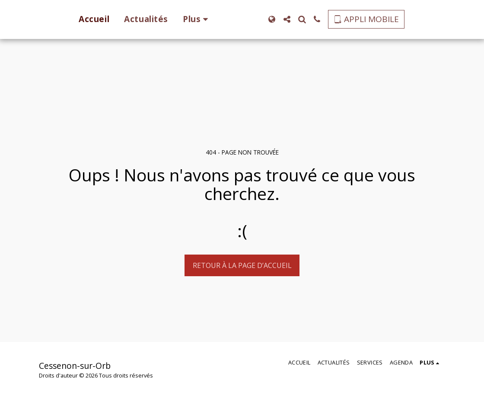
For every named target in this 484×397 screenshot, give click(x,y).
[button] (300, 19)
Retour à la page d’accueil (242, 265)
